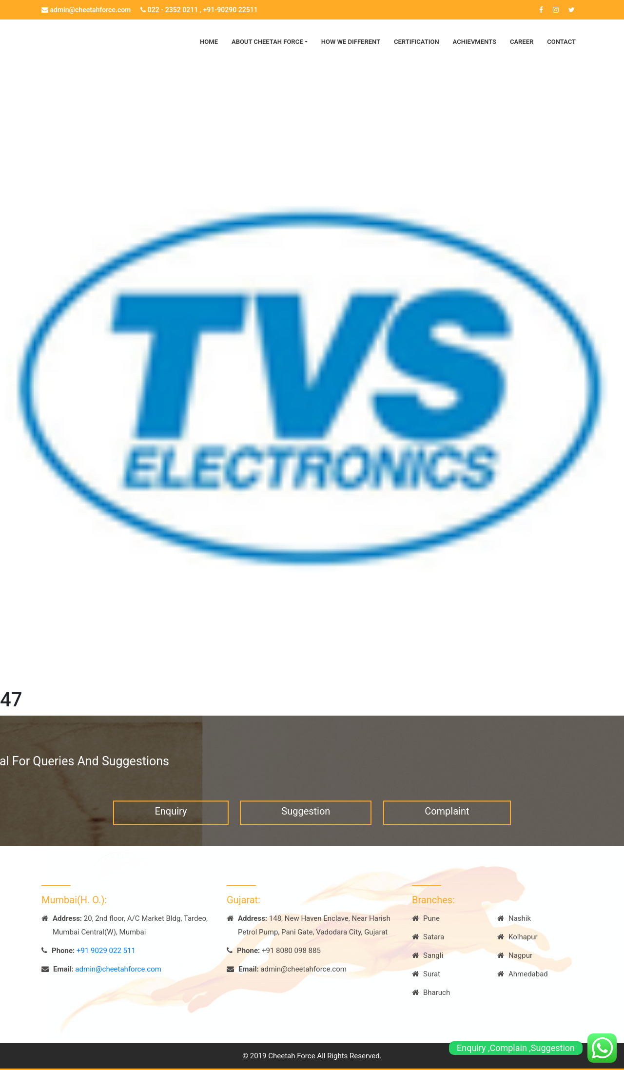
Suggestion (305, 818)
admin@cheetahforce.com (86, 10)
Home (209, 41)
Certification (416, 41)
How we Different (350, 41)
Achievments (474, 41)
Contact (561, 41)
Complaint (447, 818)
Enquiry (171, 818)
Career (521, 41)
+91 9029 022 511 (106, 950)
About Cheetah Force (267, 41)
